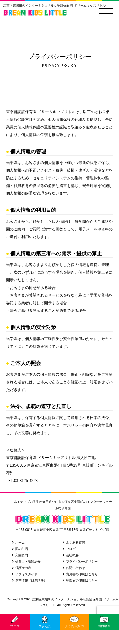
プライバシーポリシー (80, 561)
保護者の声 (21, 568)
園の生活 (20, 549)
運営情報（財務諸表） (29, 580)
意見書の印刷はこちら (80, 574)
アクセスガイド (24, 574)
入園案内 (20, 555)
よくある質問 (74, 542)
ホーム (18, 542)
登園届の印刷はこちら (80, 580)
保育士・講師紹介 (26, 561)
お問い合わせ (74, 568)
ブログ (69, 549)
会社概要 (71, 555)
